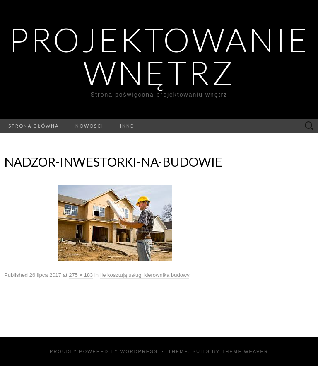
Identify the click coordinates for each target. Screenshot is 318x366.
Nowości (89, 125)
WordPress (139, 351)
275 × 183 (81, 275)
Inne (127, 125)
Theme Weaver (245, 351)
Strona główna (33, 125)
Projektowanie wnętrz (159, 55)
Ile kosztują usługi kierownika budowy (144, 275)
